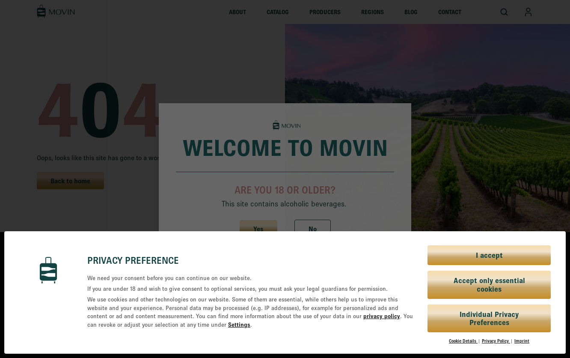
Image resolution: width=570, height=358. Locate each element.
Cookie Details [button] (463, 340)
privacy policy (381, 316)
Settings (239, 324)
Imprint (521, 340)
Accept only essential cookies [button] (489, 284)
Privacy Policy (496, 340)
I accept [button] (489, 255)
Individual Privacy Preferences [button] (489, 318)
